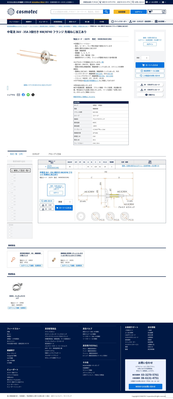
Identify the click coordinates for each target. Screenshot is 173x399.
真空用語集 (151, 349)
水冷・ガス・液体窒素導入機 (53, 348)
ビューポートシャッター (14, 387)
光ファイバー (11, 341)
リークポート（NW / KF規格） (92, 337)
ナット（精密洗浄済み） (90, 351)
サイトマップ (67, 396)
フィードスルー (13, 328)
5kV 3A (110, 73)
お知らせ (150, 347)
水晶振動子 (86, 368)
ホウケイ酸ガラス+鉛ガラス (15, 382)
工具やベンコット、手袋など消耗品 (93, 375)
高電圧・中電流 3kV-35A (80, 26)
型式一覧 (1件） (18, 154)
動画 (126, 349)
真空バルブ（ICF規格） (90, 334)
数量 (138, 58)
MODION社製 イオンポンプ (91, 365)
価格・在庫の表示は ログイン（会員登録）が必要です (140, 166)
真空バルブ (87, 328)
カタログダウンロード (131, 337)
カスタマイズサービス (131, 345)
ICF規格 (9, 363)
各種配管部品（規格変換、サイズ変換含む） (58, 339)
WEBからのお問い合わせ (145, 386)
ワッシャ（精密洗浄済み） (91, 353)
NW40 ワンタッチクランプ (17, 297)
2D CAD (47, 205)
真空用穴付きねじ (90, 345)
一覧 (101, 62)
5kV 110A (109, 76)
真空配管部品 (50, 328)
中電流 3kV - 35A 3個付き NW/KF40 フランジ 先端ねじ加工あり (56, 173)
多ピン (9, 334)
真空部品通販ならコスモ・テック (17, 26)
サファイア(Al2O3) (12, 375)
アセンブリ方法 (57, 154)
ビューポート (12, 369)
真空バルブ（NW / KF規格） (91, 332)
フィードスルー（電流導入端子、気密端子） (42, 26)
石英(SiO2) (10, 377)
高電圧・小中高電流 (13, 339)
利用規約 (22, 396)
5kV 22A (99, 73)
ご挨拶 (150, 330)
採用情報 (150, 342)
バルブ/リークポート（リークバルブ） (56, 346)
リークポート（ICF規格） (90, 339)
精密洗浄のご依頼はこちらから (84, 97)
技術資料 (127, 340)
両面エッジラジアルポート (53, 353)
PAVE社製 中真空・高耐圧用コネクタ (18, 344)
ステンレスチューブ (89, 373)
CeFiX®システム (49, 351)
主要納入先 (151, 345)
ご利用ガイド (129, 330)
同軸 (8, 332)
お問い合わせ (138, 2)
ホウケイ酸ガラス (12, 373)
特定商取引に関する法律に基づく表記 (38, 396)
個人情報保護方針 (12, 396)
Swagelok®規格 (11, 356)
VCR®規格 (10, 358)
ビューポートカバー (13, 384)
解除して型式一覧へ (20, 171)
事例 (126, 347)
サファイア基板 (87, 370)
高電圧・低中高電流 (64, 26)
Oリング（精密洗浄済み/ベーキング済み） (95, 356)
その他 (85, 362)
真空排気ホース (49, 344)
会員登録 (121, 11)
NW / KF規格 (11, 360)
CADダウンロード (130, 335)
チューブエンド (11, 353)
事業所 (150, 340)
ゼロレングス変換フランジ (53, 358)
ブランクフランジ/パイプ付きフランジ (56, 337)
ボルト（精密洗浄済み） (90, 349)
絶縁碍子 (11, 350)
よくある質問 (153, 2)
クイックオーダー (119, 21)
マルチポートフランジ (51, 355)
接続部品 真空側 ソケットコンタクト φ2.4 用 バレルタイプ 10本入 (72, 254)
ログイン (138, 11)
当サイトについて (56, 396)
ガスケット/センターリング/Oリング (56, 334)
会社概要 (150, 333)
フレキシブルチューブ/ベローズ (54, 341)
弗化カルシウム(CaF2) (13, 380)
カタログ (37, 154)
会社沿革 (150, 335)
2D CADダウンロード (150, 90)
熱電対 (9, 337)
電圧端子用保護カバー (91, 80)
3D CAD (47, 209)
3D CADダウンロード (150, 84)
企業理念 (150, 337)
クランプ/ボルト (50, 332)
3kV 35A (101, 76)
